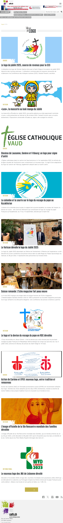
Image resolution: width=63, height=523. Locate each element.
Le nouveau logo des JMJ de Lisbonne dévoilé (21, 473)
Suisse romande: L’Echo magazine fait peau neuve (24, 291)
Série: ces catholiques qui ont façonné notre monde (15, 17)
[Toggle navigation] (60, 2)
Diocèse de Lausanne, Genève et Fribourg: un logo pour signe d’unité (29, 155)
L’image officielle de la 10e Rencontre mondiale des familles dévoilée (29, 428)
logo (2, 24)
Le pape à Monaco (49, 14)
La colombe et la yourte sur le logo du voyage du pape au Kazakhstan (27, 202)
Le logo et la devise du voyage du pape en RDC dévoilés (26, 335)
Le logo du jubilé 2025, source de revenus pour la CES (25, 65)
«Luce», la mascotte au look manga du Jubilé (21, 109)
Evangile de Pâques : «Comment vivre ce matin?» (28, 14)
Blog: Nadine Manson (20, 12)
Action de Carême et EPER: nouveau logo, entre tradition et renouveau (28, 381)
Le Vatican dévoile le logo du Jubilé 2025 (19, 247)
